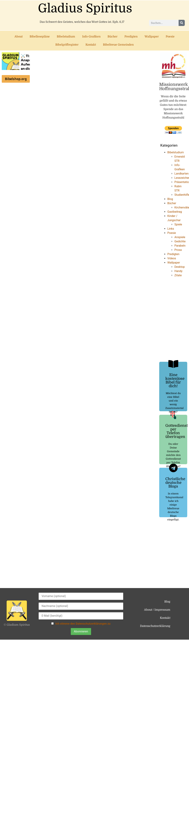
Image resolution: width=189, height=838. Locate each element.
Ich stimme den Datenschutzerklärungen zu (82, 623)
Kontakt (91, 44)
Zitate (178, 275)
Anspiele (179, 237)
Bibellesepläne (40, 36)
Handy (178, 271)
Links (170, 228)
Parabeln (179, 245)
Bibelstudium (66, 36)
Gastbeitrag (174, 211)
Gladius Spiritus (85, 8)
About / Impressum (157, 609)
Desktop (179, 266)
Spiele (178, 224)
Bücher (112, 36)
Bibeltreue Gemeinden (118, 44)
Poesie (170, 36)
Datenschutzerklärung (155, 626)
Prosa (178, 250)
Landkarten (181, 173)
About (18, 36)
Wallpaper (152, 36)
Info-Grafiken (91, 36)
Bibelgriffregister (66, 44)
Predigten (131, 36)
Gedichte (179, 241)
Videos (171, 258)
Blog (170, 199)
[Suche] (182, 23)
